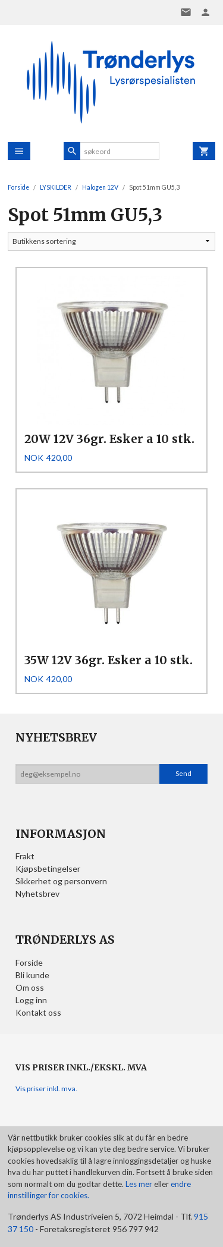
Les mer (139, 1184)
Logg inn (31, 1000)
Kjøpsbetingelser (47, 868)
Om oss (29, 987)
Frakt (24, 856)
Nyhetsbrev (37, 893)
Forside (18, 187)
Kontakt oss (38, 1012)
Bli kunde (32, 975)
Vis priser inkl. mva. (46, 1088)
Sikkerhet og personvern (61, 881)
